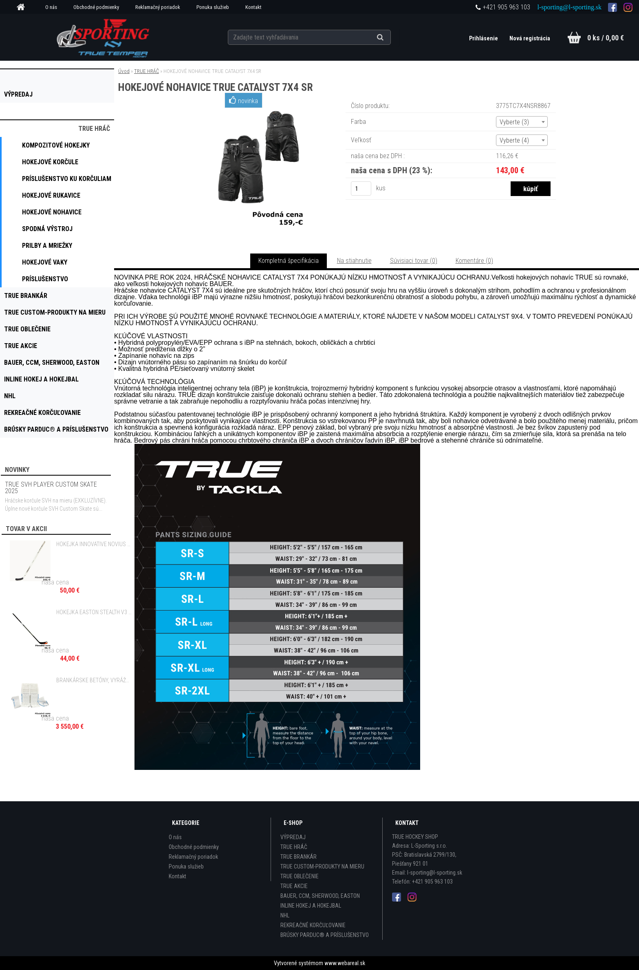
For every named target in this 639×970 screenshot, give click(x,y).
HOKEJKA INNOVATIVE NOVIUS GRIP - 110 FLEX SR (94, 544)
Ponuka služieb (212, 7)
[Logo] (104, 37)
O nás (51, 7)
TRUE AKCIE (294, 886)
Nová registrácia (529, 38)
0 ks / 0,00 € (605, 37)
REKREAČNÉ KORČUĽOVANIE (313, 925)
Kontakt (253, 7)
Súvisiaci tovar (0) (413, 261)
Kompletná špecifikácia (288, 261)
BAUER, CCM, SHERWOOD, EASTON (320, 896)
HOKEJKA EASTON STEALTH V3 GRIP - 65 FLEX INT (94, 612)
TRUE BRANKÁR (298, 856)
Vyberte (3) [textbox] (514, 122)
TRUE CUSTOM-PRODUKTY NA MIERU (322, 866)
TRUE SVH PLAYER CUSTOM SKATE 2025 (51, 488)
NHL (284, 915)
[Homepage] (23, 7)
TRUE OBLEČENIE (299, 876)
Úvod (124, 71)
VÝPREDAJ (293, 837)
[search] (390, 37)
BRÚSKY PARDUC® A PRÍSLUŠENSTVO (324, 935)
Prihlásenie (484, 38)
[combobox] (522, 122)
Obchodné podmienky (96, 7)
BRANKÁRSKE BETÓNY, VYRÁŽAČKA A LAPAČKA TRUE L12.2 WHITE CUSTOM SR (94, 680)
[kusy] (361, 188)
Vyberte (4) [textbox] (514, 140)
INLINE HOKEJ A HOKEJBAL (310, 905)
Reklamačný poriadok (157, 7)
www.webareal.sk (344, 963)
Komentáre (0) (474, 261)
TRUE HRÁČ (146, 71)
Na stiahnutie (354, 261)
